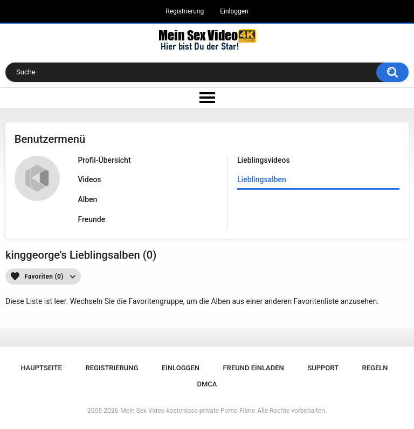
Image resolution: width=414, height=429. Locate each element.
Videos (89, 179)
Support (323, 368)
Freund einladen (253, 368)
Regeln (375, 368)
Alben (87, 199)
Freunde (91, 219)
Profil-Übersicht (104, 160)
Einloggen (234, 11)
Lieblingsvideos (263, 160)
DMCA (207, 384)
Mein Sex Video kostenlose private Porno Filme (187, 410)
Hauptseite (40, 368)
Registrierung (184, 11)
